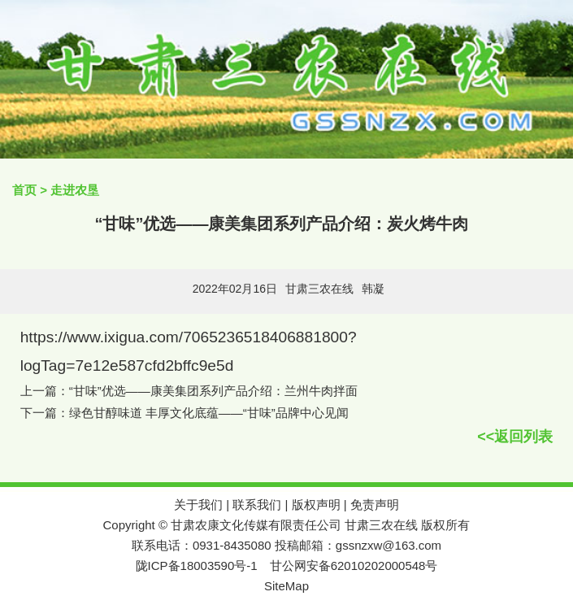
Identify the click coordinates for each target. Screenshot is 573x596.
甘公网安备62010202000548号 (354, 565)
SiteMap (286, 586)
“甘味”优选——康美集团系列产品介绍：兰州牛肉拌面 (213, 391)
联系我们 (256, 504)
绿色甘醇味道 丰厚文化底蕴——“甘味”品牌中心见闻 (209, 413)
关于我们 (198, 504)
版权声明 (316, 504)
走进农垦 (74, 190)
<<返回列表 (515, 437)
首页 (24, 190)
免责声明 (374, 504)
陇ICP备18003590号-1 (197, 565)
